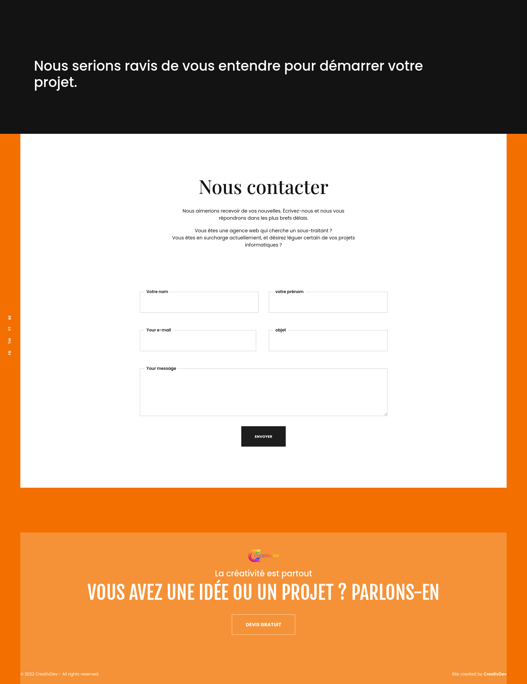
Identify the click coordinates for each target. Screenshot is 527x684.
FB (9, 353)
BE (9, 318)
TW (9, 341)
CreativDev (495, 674)
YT (9, 329)
